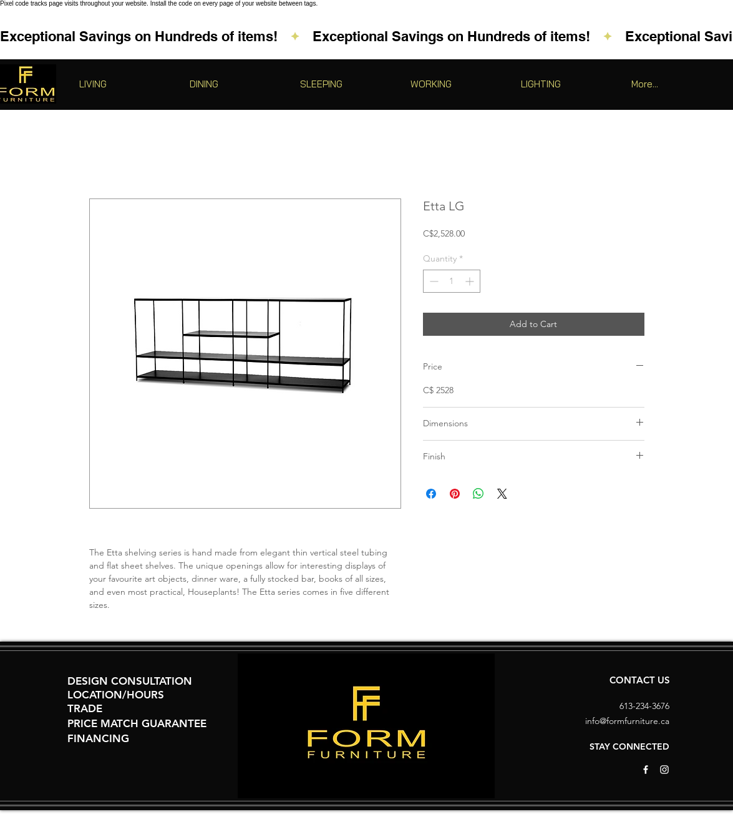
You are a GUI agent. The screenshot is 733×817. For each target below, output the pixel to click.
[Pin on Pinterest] (454, 493)
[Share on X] (502, 493)
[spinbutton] (451, 281)
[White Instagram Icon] (664, 769)
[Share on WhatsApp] (478, 493)
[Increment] (470, 281)
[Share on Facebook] (431, 493)
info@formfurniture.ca (627, 720)
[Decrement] (432, 281)
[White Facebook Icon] (645, 769)
